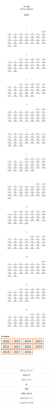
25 (21, 42)
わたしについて (26, 370)
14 (38, 36)
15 (43, 36)
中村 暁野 (26, 8)
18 (21, 39)
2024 (27, 341)
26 (26, 42)
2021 (16, 346)
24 (15, 42)
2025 (16, 341)
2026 (6, 341)
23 (9, 42)
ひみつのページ (26, 398)
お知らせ (26, 375)
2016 (27, 351)
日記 (26, 388)
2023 (38, 341)
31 (15, 45)
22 (43, 39)
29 (43, 42)
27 (32, 42)
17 (15, 39)
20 (32, 39)
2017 (16, 351)
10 (15, 36)
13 (32, 36)
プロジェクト (26, 379)
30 (9, 45)
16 (9, 39)
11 (21, 36)
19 (26, 39)
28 (38, 42)
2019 (38, 346)
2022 (6, 346)
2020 (27, 346)
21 (38, 39)
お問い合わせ (26, 393)
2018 (6, 351)
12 (26, 36)
